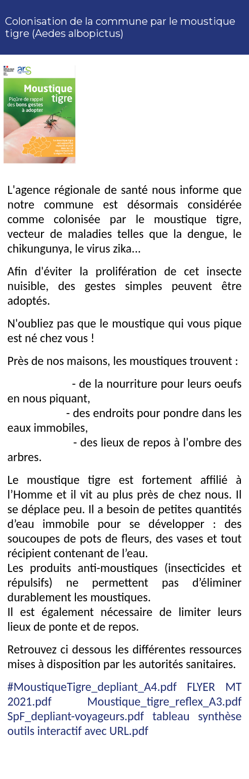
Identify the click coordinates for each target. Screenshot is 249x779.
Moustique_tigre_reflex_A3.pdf (164, 701)
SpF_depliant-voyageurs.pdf (76, 716)
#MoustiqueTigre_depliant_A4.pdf (92, 686)
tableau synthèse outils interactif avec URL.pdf (125, 723)
